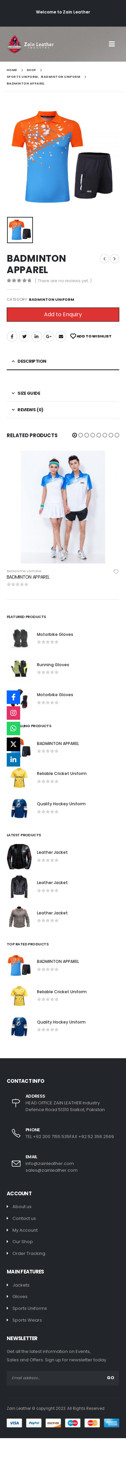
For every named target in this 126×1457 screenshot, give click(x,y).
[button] (75, 435)
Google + (48, 336)
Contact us (24, 1218)
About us (22, 1206)
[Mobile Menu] (114, 44)
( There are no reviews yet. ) (63, 281)
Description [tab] (31, 361)
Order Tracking (28, 1253)
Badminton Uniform (51, 299)
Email (60, 336)
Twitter (24, 336)
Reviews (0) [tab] (30, 410)
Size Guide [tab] (28, 393)
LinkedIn (36, 336)
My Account (25, 1230)
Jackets (21, 1285)
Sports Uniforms (29, 1308)
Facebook (12, 336)
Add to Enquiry (63, 314)
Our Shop (22, 1241)
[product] (63, 507)
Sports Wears (27, 1320)
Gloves (20, 1296)
